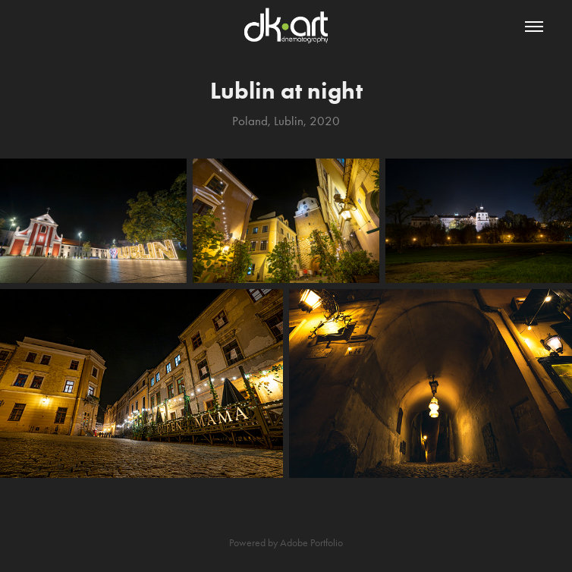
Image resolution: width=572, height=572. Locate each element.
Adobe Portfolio (311, 542)
